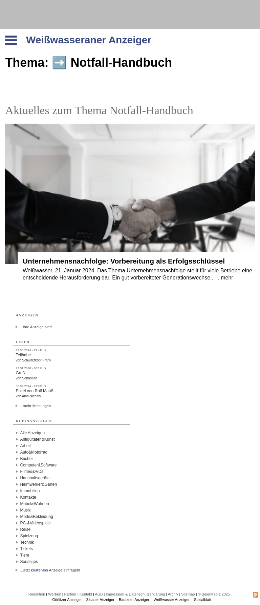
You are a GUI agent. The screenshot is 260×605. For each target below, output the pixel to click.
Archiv (173, 594)
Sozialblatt (202, 600)
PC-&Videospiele (35, 523)
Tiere (24, 555)
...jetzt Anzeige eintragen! (50, 570)
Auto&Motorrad (33, 452)
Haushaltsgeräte (34, 478)
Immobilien (30, 491)
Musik (25, 510)
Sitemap (188, 594)
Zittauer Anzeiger (100, 600)
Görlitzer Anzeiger (67, 600)
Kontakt (86, 594)
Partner (70, 594)
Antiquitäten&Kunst (37, 439)
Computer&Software (38, 465)
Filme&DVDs (31, 471)
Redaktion (36, 594)
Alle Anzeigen (32, 433)
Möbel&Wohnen (34, 503)
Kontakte (28, 497)
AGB (99, 594)
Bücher (26, 458)
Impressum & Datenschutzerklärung (135, 594)
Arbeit (25, 445)
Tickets (26, 548)
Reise (25, 529)
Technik (27, 542)
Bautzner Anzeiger (134, 600)
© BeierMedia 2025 (214, 594)
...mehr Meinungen (35, 406)
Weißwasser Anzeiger (172, 600)
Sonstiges (29, 561)
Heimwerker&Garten (38, 484)
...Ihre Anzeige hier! (36, 327)
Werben (54, 594)
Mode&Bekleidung (36, 516)
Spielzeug (29, 536)
